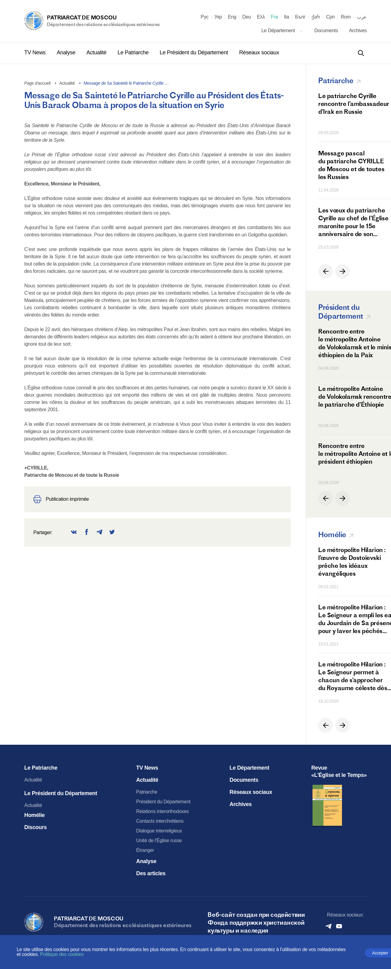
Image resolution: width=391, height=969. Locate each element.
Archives (358, 30)
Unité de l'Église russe (159, 840)
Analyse (67, 52)
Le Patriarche (134, 52)
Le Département (282, 30)
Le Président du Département (194, 52)
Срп (330, 17)
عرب (362, 17)
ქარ (316, 17)
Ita (286, 17)
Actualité (97, 52)
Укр (218, 17)
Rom (346, 17)
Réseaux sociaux (259, 52)
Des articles (150, 873)
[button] (325, 271)
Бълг (300, 17)
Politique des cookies (62, 954)
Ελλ (261, 17)
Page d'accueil (37, 83)
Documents (326, 30)
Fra (274, 17)
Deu (246, 17)
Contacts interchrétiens (159, 821)
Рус (205, 17)
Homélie (34, 815)
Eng (232, 17)
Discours (35, 827)
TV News (35, 52)
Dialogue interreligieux (159, 830)
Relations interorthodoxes (162, 811)
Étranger (145, 850)
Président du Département (163, 801)
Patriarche (146, 792)
